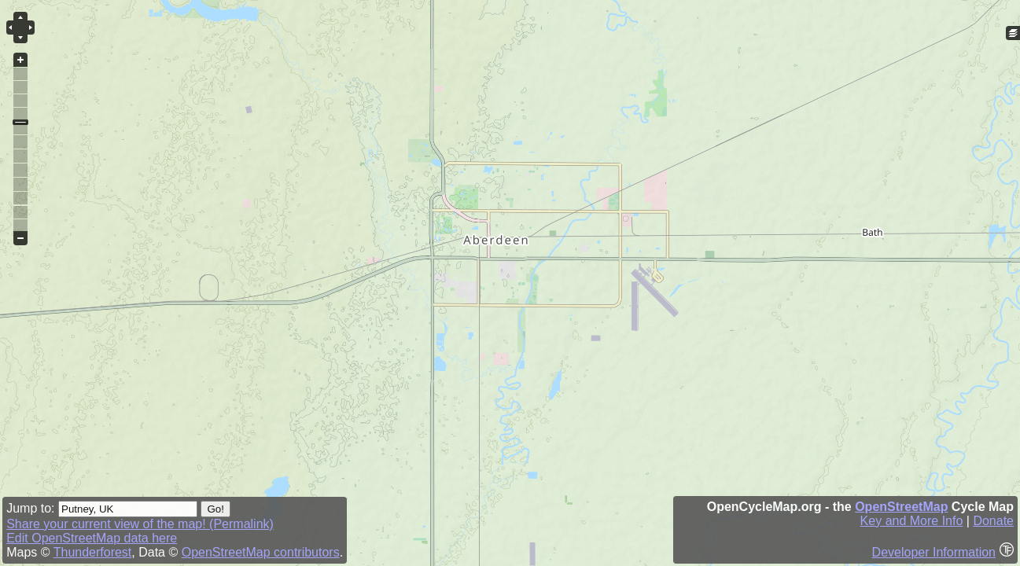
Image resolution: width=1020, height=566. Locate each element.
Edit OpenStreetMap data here (91, 538)
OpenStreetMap (901, 506)
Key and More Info (911, 520)
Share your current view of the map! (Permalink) (140, 524)
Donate (993, 520)
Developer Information (934, 552)
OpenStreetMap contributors (261, 552)
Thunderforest (92, 552)
